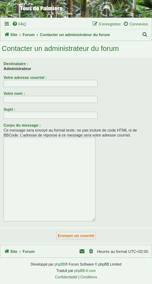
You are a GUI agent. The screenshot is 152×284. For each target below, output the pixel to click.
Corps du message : (22, 125)
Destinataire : (16, 64)
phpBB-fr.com (85, 271)
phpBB (59, 264)
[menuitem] (19, 24)
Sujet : (10, 109)
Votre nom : (14, 93)
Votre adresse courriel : (25, 77)
